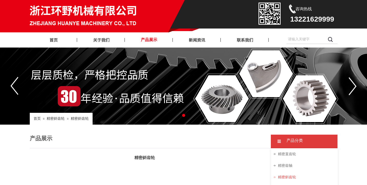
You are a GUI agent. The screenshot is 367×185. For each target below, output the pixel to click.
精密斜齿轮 (56, 119)
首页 (37, 119)
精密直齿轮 (287, 154)
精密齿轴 (285, 166)
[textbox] (305, 39)
